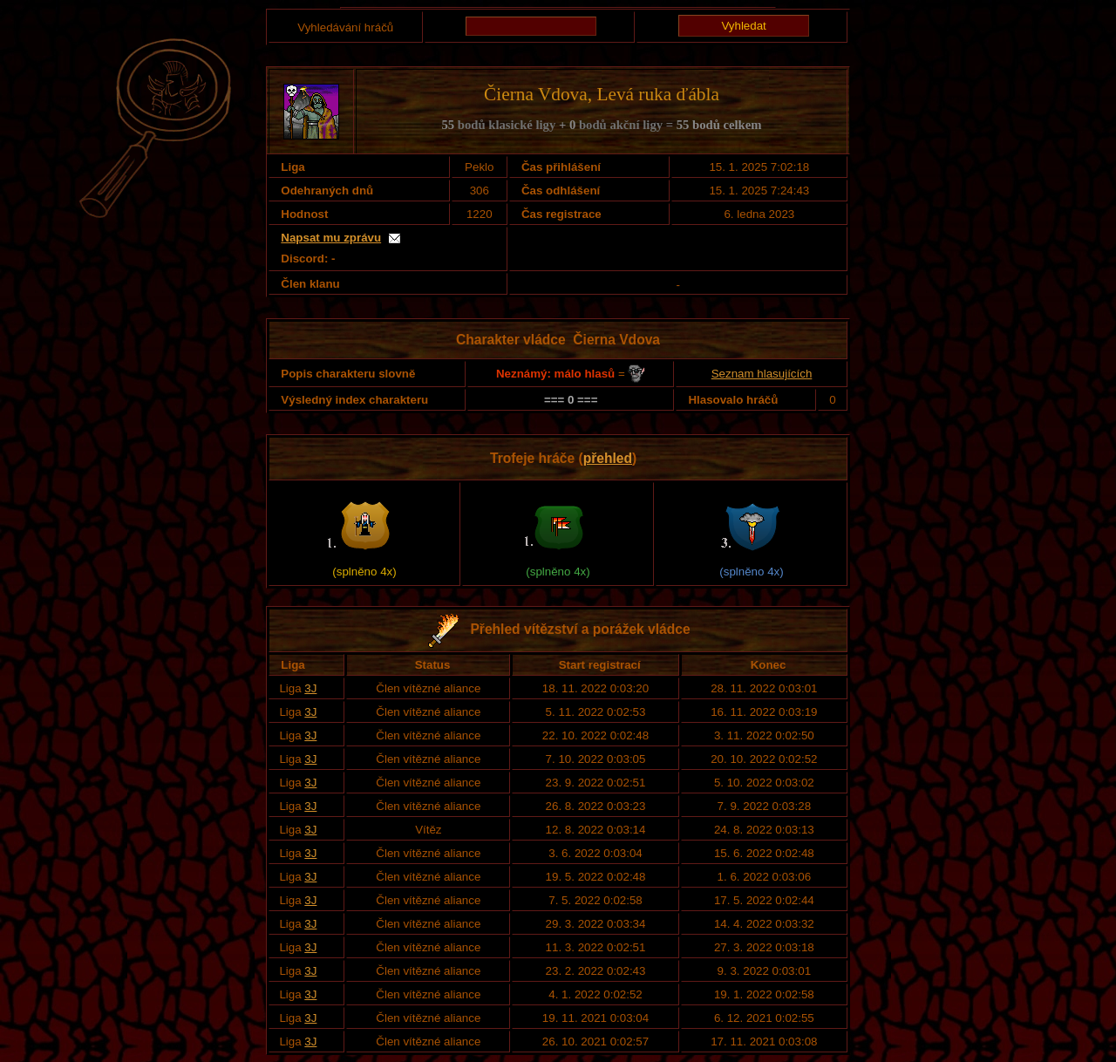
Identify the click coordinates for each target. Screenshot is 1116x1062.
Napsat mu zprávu (331, 237)
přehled (607, 458)
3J (310, 688)
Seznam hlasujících (762, 373)
